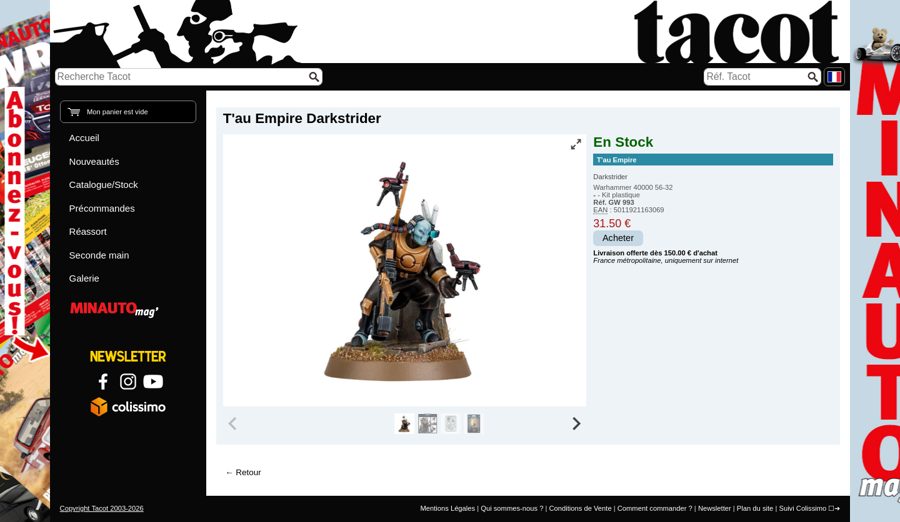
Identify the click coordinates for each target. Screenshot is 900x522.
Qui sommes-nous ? (512, 508)
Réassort (88, 231)
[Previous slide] (233, 424)
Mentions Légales (447, 508)
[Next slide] (576, 424)
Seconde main (99, 255)
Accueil (84, 137)
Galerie (84, 278)
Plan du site (755, 508)
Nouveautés (94, 161)
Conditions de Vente (580, 508)
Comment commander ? (655, 508)
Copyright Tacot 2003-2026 (102, 508)
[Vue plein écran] (575, 144)
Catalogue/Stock (103, 184)
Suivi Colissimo (802, 508)
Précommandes (102, 208)
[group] (404, 424)
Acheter (618, 238)
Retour (248, 472)
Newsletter (714, 508)
